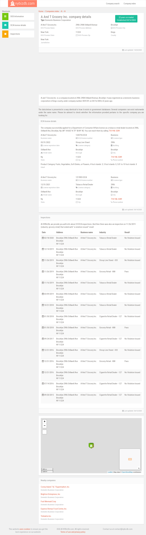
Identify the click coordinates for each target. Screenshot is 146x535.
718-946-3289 (114, 131)
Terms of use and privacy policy (73, 532)
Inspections (15, 34)
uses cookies (24, 529)
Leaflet (110, 472)
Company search (112, 3)
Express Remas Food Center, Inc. (54, 509)
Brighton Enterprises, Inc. (51, 494)
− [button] (44, 426)
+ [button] (44, 422)
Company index (130, 3)
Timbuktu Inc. (46, 516)
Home (41, 11)
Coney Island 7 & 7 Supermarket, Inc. (55, 487)
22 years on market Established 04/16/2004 (126, 18)
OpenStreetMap (127, 472)
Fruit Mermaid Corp (48, 501)
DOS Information (17, 16)
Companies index (52, 11)
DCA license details (18, 25)
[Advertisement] (18, 81)
